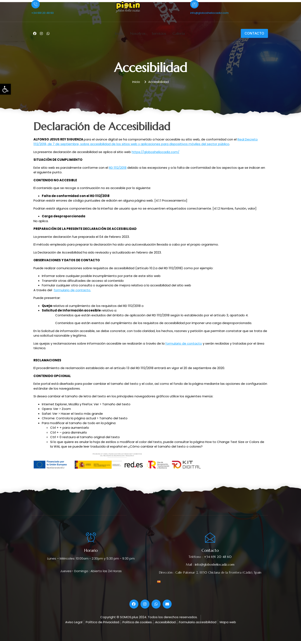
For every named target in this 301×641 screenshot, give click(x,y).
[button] (5, 89)
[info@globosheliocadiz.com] (194, 4)
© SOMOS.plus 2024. (132, 617)
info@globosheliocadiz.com (209, 13)
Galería (178, 33)
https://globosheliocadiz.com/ (155, 152)
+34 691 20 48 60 (42, 13)
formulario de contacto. (72, 290)
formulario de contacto (183, 343)
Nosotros (137, 33)
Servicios (159, 33)
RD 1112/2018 (117, 167)
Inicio (119, 33)
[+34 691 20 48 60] (35, 4)
